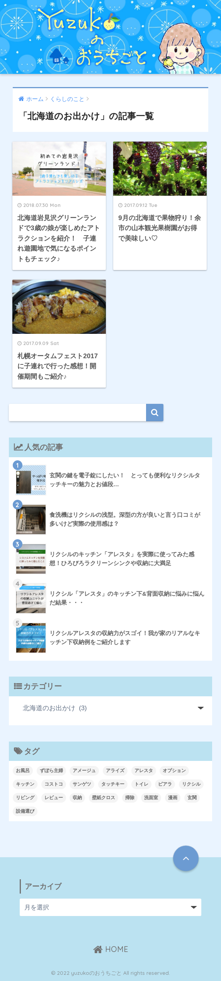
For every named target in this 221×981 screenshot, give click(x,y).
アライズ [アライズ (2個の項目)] (115, 770)
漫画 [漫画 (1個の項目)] (172, 797)
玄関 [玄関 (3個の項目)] (192, 797)
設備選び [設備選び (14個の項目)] (25, 811)
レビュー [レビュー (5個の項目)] (53, 797)
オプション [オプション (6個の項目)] (174, 770)
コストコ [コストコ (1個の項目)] (53, 784)
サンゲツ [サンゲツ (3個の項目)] (82, 784)
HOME (110, 949)
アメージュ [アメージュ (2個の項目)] (84, 770)
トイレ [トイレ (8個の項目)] (141, 784)
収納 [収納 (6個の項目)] (77, 797)
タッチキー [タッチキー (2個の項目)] (112, 784)
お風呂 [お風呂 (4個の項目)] (23, 770)
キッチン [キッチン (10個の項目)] (25, 784)
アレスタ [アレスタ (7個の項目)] (143, 770)
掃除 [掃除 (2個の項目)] (129, 797)
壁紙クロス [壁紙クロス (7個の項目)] (103, 797)
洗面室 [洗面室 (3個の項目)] (151, 797)
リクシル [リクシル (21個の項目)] (191, 784)
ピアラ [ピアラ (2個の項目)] (165, 784)
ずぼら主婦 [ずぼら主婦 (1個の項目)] (51, 770)
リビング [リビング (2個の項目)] (25, 797)
